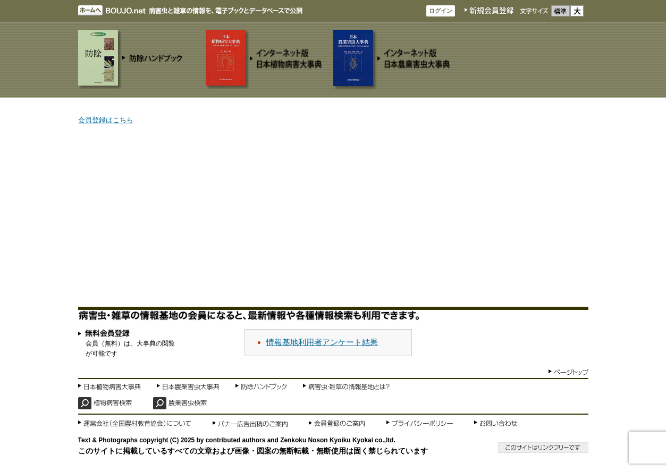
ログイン (440, 10)
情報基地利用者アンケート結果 (322, 342)
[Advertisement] (333, 216)
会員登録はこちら (105, 120)
